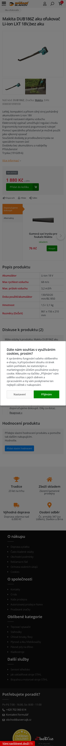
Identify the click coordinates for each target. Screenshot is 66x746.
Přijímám (46, 394)
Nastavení (20, 394)
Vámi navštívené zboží (15, 743)
